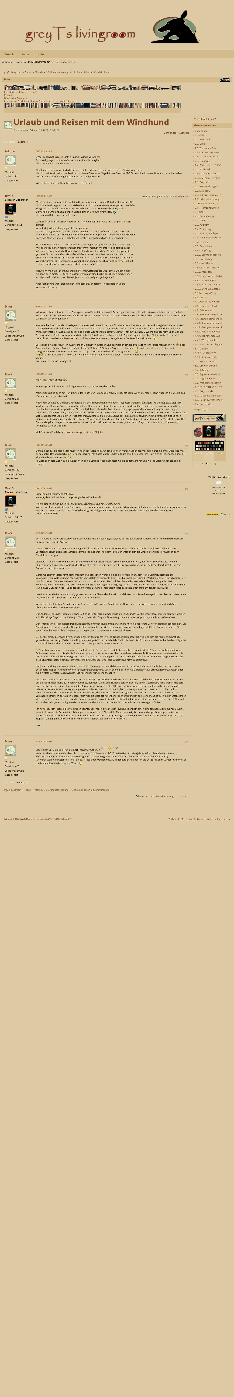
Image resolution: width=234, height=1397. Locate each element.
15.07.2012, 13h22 (44, 196)
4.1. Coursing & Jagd (205, 306)
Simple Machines (27, 819)
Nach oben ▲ (224, 819)
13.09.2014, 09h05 (44, 445)
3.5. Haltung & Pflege (205, 233)
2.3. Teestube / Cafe (204, 148)
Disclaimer (23, 101)
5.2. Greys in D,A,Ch (204, 361)
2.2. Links (199, 143)
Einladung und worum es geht (20, 92)
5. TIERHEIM (200, 348)
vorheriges (170, 132)
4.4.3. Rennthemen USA (207, 331)
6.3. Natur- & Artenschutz (207, 399)
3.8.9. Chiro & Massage (206, 288)
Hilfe (182, 819)
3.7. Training (200, 242)
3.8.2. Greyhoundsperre (207, 254)
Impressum (10, 101)
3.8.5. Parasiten (202, 271)
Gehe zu (140, 796)
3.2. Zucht (199, 220)
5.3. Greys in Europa (205, 365)
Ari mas (10, 151)
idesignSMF (67, 819)
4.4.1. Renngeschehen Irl (207, 323)
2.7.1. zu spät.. (202, 190)
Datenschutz (46, 101)
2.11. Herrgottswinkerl (206, 207)
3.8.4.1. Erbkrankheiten (206, 267)
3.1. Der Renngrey (203, 216)
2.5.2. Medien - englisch (207, 177)
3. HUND (198, 212)
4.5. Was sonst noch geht (207, 344)
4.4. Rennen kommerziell (207, 318)
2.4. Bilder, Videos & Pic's (207, 165)
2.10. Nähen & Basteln (206, 203)
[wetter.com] (213, 515)
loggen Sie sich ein (66, 62)
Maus (8, 306)
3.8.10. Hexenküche (204, 293)
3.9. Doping (200, 297)
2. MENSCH (200, 135)
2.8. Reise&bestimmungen (208, 194)
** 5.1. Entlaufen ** (204, 352)
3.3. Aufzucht (201, 224)
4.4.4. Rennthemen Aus (206, 335)
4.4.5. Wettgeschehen (205, 340)
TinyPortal (173, 819)
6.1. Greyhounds (203, 391)
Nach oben (8, 782)
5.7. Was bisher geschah (207, 382)
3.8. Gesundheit (202, 246)
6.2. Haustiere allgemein (207, 395)
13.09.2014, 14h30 (44, 488)
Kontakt (8, 95)
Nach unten (9, 142)
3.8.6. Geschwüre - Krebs (207, 276)
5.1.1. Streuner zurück (206, 357)
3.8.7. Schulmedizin (204, 280)
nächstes (183, 132)
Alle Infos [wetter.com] (226, 514)
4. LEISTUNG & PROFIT (206, 301)
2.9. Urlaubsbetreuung (206, 199)
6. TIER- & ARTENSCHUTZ (207, 387)
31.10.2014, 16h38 (44, 533)
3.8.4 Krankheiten (203, 263)
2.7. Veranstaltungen (205, 186)
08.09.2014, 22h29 (44, 306)
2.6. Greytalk (201, 182)
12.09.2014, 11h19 (44, 374)
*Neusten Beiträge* (205, 119)
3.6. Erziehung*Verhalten (207, 237)
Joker (8, 374)
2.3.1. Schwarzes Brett (206, 152)
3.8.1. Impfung (202, 250)
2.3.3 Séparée (201, 160)
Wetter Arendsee (218, 477)
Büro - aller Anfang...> (16, 98)
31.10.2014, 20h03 (44, 741)
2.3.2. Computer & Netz (206, 156)
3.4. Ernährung (202, 229)
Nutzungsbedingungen (66, 101)
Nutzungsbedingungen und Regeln (201, 819)
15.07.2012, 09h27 (44, 151)
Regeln (34, 101)
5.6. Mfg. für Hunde (204, 378)
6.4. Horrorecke (202, 404)
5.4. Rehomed (201, 370)
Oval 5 (9, 196)
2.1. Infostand (201, 139)
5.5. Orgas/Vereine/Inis (206, 374)
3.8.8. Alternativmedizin (207, 284)
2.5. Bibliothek (201, 169)
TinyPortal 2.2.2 (42, 819)
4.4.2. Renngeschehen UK (208, 327)
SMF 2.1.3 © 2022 (11, 819)
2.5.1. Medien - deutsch (206, 173)
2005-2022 (56, 819)
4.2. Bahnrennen (203, 310)
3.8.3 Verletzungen (204, 259)
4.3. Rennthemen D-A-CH (207, 314)
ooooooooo (200, 130)
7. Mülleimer (201, 410)
